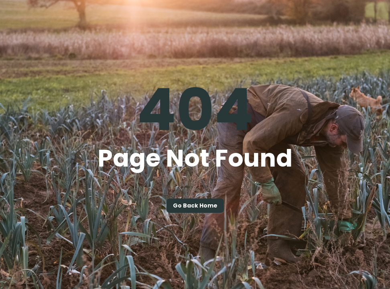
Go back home (195, 206)
